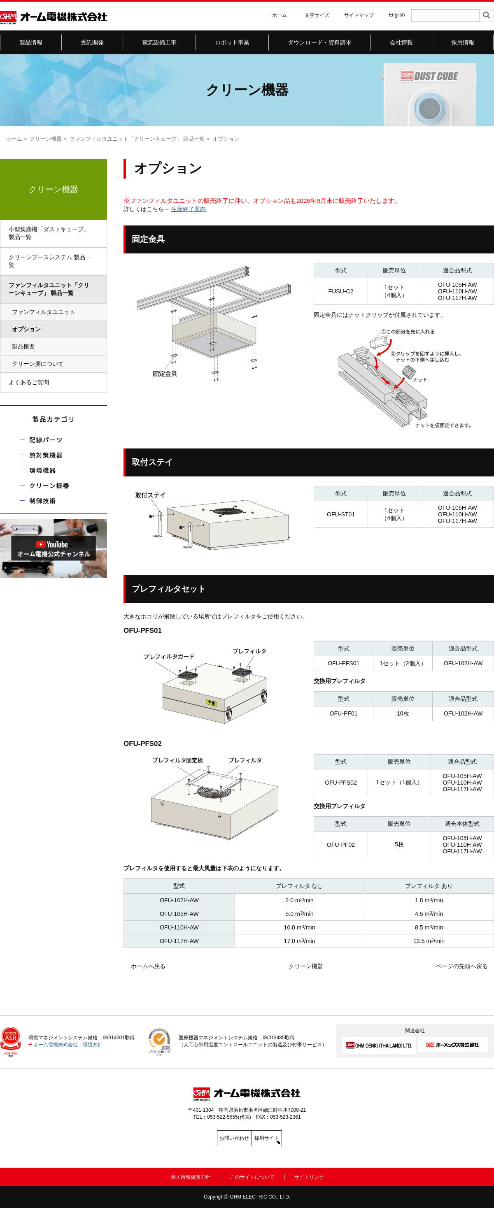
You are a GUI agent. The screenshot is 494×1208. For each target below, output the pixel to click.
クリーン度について (38, 363)
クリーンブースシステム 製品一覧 (50, 261)
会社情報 (401, 42)
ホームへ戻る (148, 966)
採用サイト (284, 1138)
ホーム (279, 15)
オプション (29, 329)
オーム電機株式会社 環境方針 (68, 1045)
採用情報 (463, 42)
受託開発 (92, 42)
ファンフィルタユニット (43, 312)
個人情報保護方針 (190, 1175)
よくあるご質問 (29, 382)
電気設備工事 (159, 42)
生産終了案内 (188, 209)
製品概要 (23, 346)
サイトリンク (309, 1175)
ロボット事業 (232, 42)
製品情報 (31, 42)
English (397, 15)
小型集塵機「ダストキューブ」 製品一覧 (49, 233)
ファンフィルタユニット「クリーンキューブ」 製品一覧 (137, 139)
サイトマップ (359, 15)
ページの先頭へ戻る (462, 966)
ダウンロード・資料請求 (320, 42)
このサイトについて (252, 1175)
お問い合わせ (210, 1138)
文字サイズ (317, 15)
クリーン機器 (46, 139)
